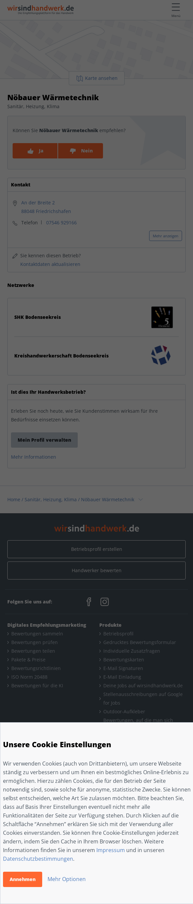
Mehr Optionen (67, 879)
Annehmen (23, 879)
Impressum (110, 850)
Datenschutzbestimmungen (38, 858)
